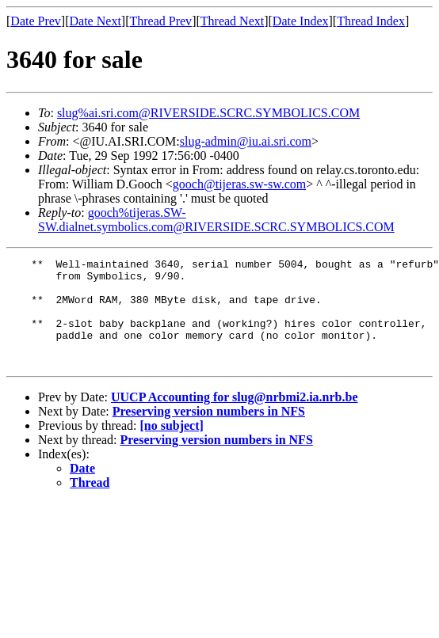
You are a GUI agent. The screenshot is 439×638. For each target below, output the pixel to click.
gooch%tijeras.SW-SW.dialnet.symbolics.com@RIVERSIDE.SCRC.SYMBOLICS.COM (216, 220)
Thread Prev (160, 21)
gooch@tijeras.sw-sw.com (239, 184)
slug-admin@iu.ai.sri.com (245, 141)
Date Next (95, 21)
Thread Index (371, 21)
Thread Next (232, 21)
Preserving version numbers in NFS (209, 432)
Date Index (301, 21)
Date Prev (35, 21)
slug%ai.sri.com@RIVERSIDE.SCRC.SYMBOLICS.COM (208, 113)
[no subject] (171, 447)
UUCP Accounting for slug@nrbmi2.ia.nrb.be (234, 418)
